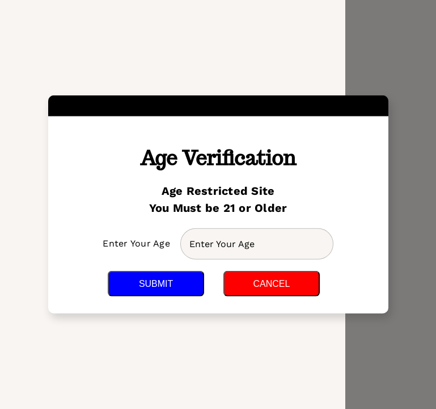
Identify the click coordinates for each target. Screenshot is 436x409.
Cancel (271, 284)
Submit (156, 284)
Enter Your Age (138, 243)
